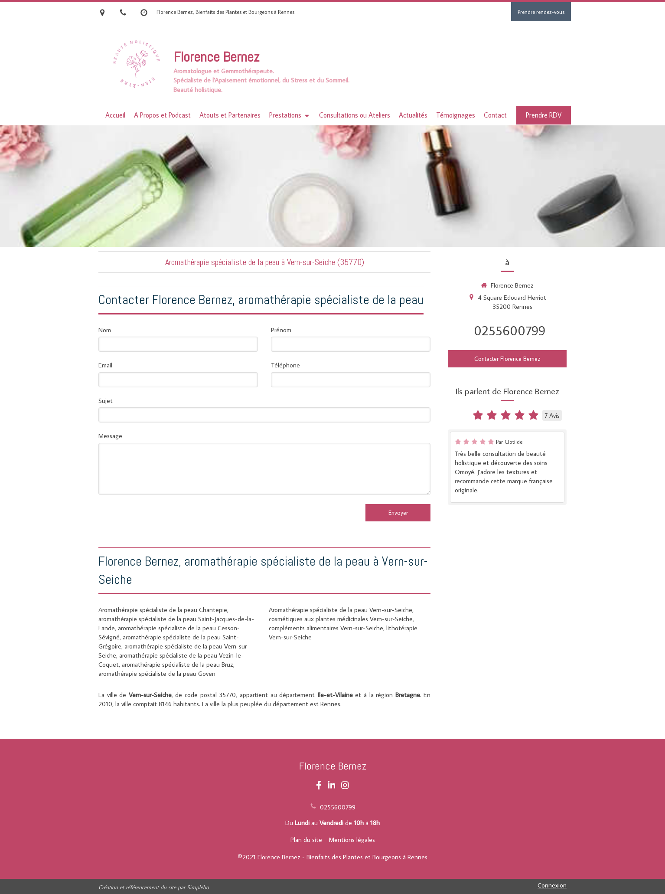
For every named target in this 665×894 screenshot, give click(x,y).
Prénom (281, 330)
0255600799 (509, 330)
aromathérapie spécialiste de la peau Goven (156, 673)
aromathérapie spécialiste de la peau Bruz (177, 664)
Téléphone (285, 365)
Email (105, 365)
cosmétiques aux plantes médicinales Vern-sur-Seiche (341, 619)
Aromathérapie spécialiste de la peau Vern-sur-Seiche (340, 610)
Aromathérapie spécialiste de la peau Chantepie (162, 610)
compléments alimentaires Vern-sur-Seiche (326, 628)
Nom (104, 330)
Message (110, 436)
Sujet (105, 400)
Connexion (552, 885)
